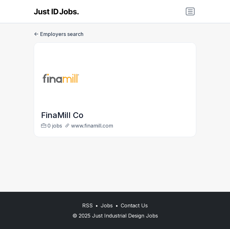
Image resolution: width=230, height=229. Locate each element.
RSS (87, 205)
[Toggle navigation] (190, 11)
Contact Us (134, 205)
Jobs (107, 205)
